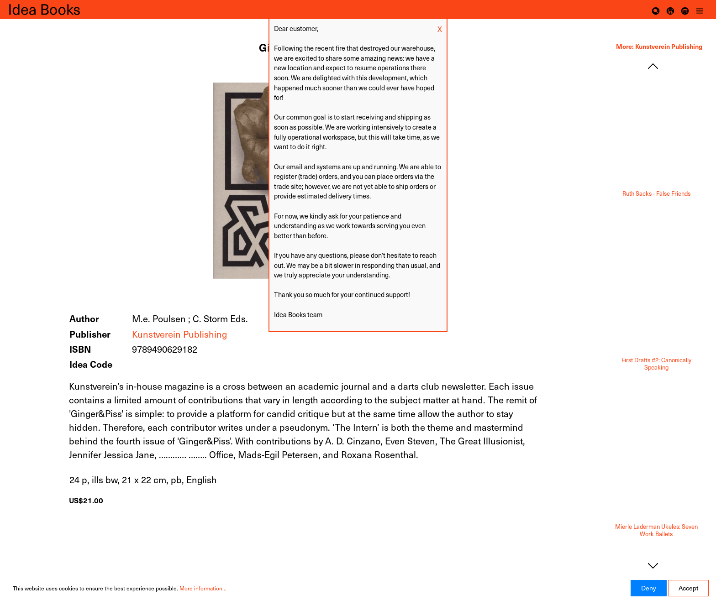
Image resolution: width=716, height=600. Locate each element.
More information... (202, 588)
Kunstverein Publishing (179, 334)
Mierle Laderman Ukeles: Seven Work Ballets (656, 530)
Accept (688, 588)
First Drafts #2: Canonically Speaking (656, 363)
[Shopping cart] (670, 9)
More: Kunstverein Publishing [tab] (659, 46)
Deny (648, 588)
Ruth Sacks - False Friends (656, 194)
